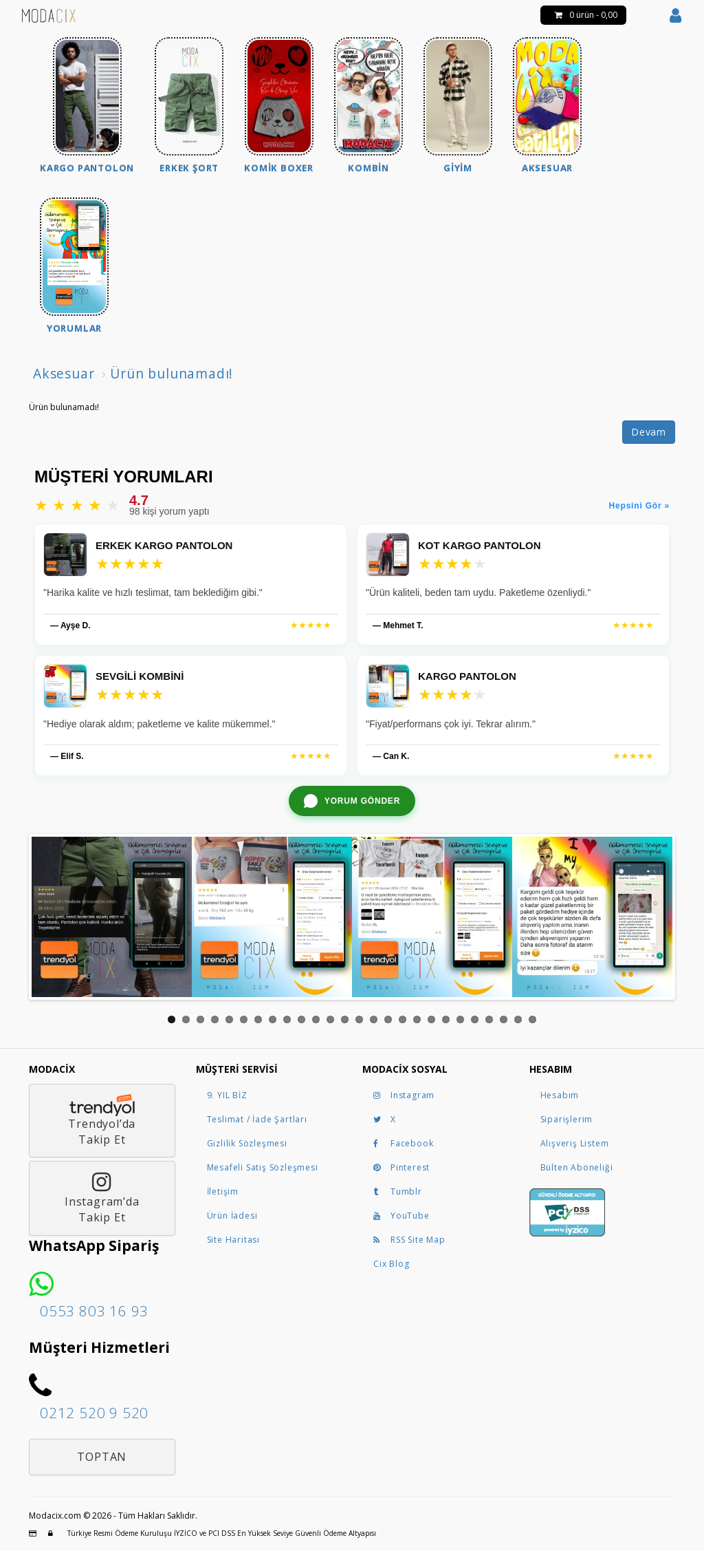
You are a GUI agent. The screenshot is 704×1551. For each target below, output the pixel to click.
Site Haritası (233, 1239)
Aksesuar (63, 373)
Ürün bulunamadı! (171, 373)
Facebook (403, 1143)
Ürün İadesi (232, 1215)
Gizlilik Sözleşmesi (247, 1143)
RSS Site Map (409, 1239)
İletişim (223, 1191)
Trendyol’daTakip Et (102, 1120)
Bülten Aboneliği (576, 1167)
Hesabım (560, 1095)
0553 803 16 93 (94, 1310)
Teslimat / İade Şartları (257, 1119)
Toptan (101, 1456)
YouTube (401, 1215)
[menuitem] (87, 107)
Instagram (403, 1095)
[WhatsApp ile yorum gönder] (352, 801)
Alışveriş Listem (574, 1143)
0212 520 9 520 (94, 1412)
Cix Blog (391, 1264)
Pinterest (401, 1167)
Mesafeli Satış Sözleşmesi (262, 1167)
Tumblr (397, 1191)
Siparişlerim (566, 1119)
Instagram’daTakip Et (102, 1198)
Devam (648, 431)
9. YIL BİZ (227, 1095)
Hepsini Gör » (639, 506)
